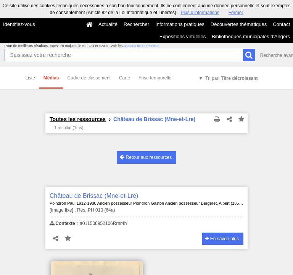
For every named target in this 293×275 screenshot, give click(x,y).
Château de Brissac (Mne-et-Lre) (94, 195)
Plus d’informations (199, 12)
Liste (30, 78)
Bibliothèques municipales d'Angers (251, 36)
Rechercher (136, 24)
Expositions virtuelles (182, 36)
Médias (51, 78)
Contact (281, 24)
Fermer (236, 12)
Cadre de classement (89, 78)
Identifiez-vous (19, 24)
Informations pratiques (179, 24)
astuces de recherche (141, 46)
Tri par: (231, 78)
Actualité (108, 24)
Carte (124, 78)
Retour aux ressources (146, 157)
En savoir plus (222, 238)
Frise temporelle (154, 78)
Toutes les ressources (78, 119)
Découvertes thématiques (239, 24)
